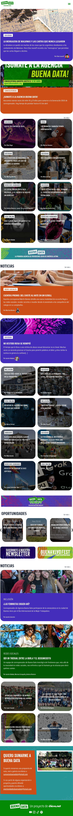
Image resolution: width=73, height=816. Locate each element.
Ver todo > (67, 117)
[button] (72, 530)
